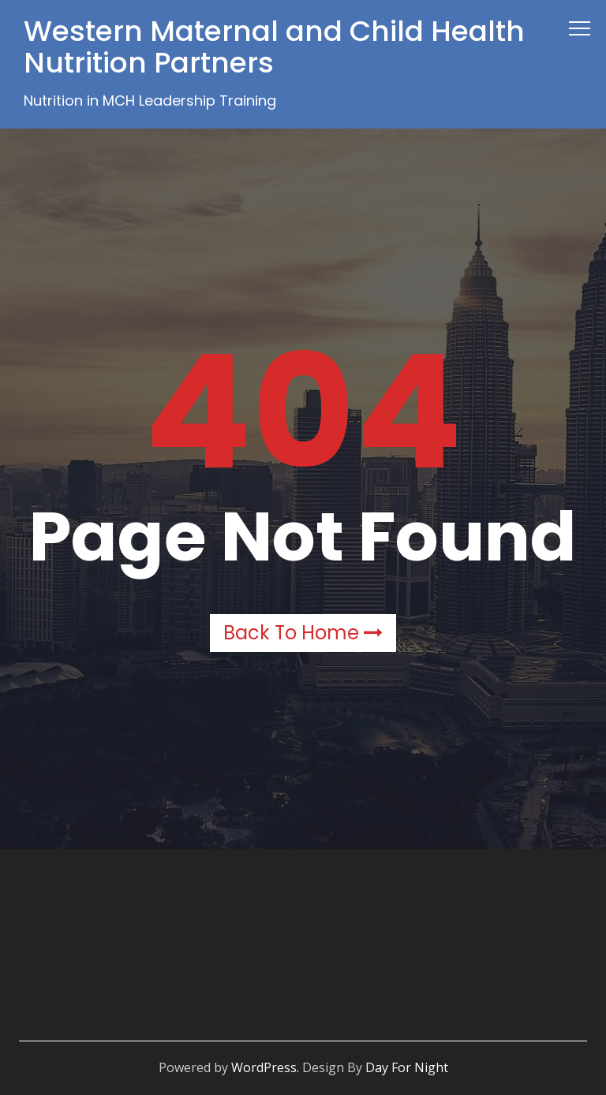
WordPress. (265, 1067)
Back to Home (303, 633)
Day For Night (406, 1067)
